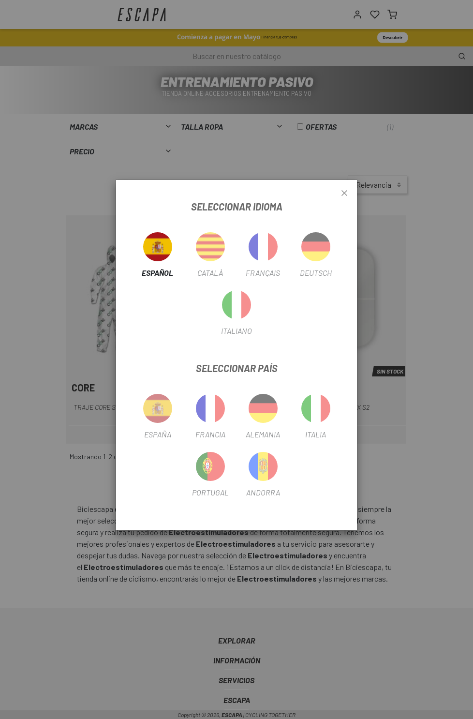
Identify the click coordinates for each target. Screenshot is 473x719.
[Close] (344, 193)
